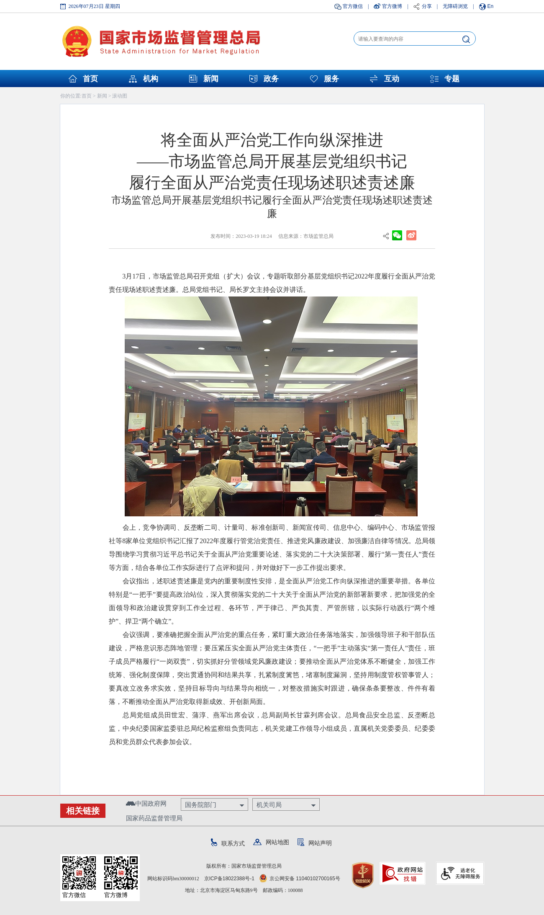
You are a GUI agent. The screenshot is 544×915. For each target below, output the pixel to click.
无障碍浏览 (455, 6)
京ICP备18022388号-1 (229, 878)
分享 (427, 6)
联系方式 (228, 843)
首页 (90, 79)
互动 (391, 79)
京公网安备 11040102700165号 (299, 878)
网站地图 (271, 842)
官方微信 (353, 6)
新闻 (210, 79)
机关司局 (269, 804)
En (491, 6)
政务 (271, 79)
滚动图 (119, 96)
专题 (451, 79)
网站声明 (315, 843)
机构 (150, 79)
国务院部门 (200, 804)
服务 (331, 79)
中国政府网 (146, 803)
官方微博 (392, 6)
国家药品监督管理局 (154, 818)
